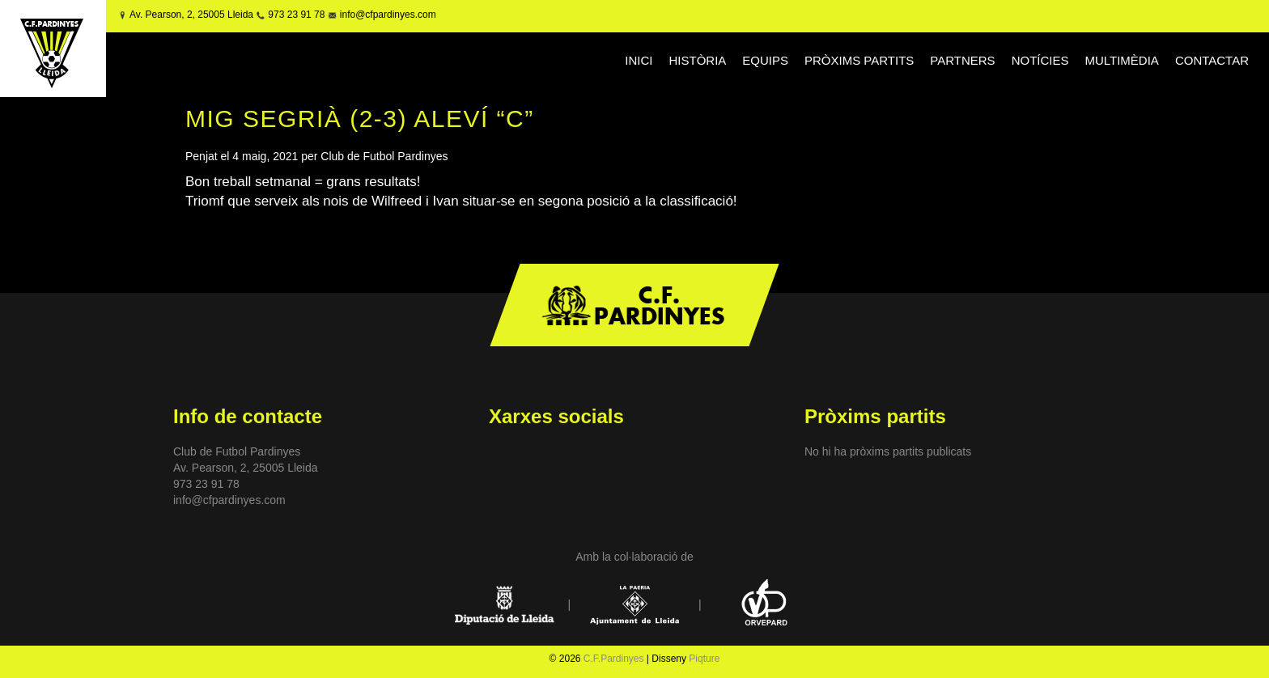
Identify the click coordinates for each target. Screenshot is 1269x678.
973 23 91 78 (296, 14)
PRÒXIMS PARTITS (859, 60)
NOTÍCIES (1040, 60)
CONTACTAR (1212, 60)
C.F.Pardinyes (614, 658)
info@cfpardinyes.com (386, 14)
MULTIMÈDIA (1121, 60)
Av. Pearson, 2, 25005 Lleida (191, 14)
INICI (638, 60)
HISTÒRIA (697, 60)
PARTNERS (962, 60)
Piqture (704, 658)
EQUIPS (765, 60)
